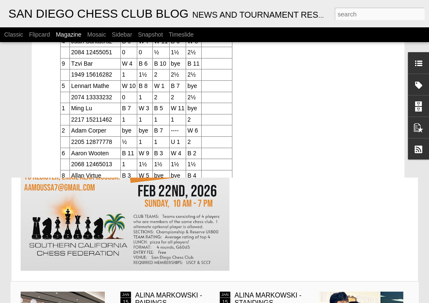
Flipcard (39, 34)
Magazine (69, 34)
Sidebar (122, 34)
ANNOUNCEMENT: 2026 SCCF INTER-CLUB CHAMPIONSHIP (330, 72)
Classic (13, 34)
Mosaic (96, 34)
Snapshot (150, 34)
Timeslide (181, 34)
